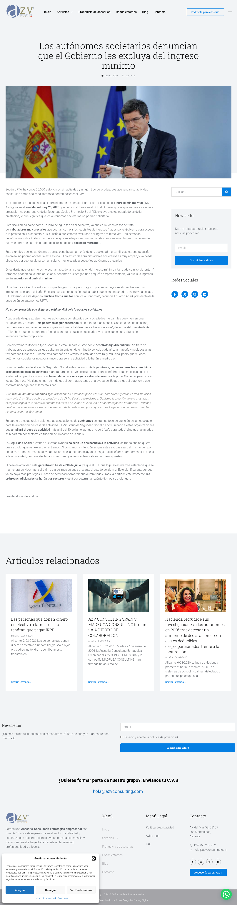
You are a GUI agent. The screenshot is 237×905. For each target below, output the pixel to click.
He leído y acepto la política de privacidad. (150, 737)
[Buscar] (226, 192)
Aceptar (20, 890)
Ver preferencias (81, 890)
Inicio (47, 12)
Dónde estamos (126, 12)
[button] (94, 858)
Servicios (65, 12)
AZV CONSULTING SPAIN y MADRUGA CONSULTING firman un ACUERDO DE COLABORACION (117, 627)
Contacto (160, 12)
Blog (145, 12)
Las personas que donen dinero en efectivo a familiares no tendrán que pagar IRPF (39, 624)
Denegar (50, 890)
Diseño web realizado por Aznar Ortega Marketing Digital (119, 900)
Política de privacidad (45, 898)
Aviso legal (63, 898)
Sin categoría (129, 75)
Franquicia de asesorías (94, 12)
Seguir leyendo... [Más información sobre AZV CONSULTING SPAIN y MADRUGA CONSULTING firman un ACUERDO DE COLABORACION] (98, 682)
